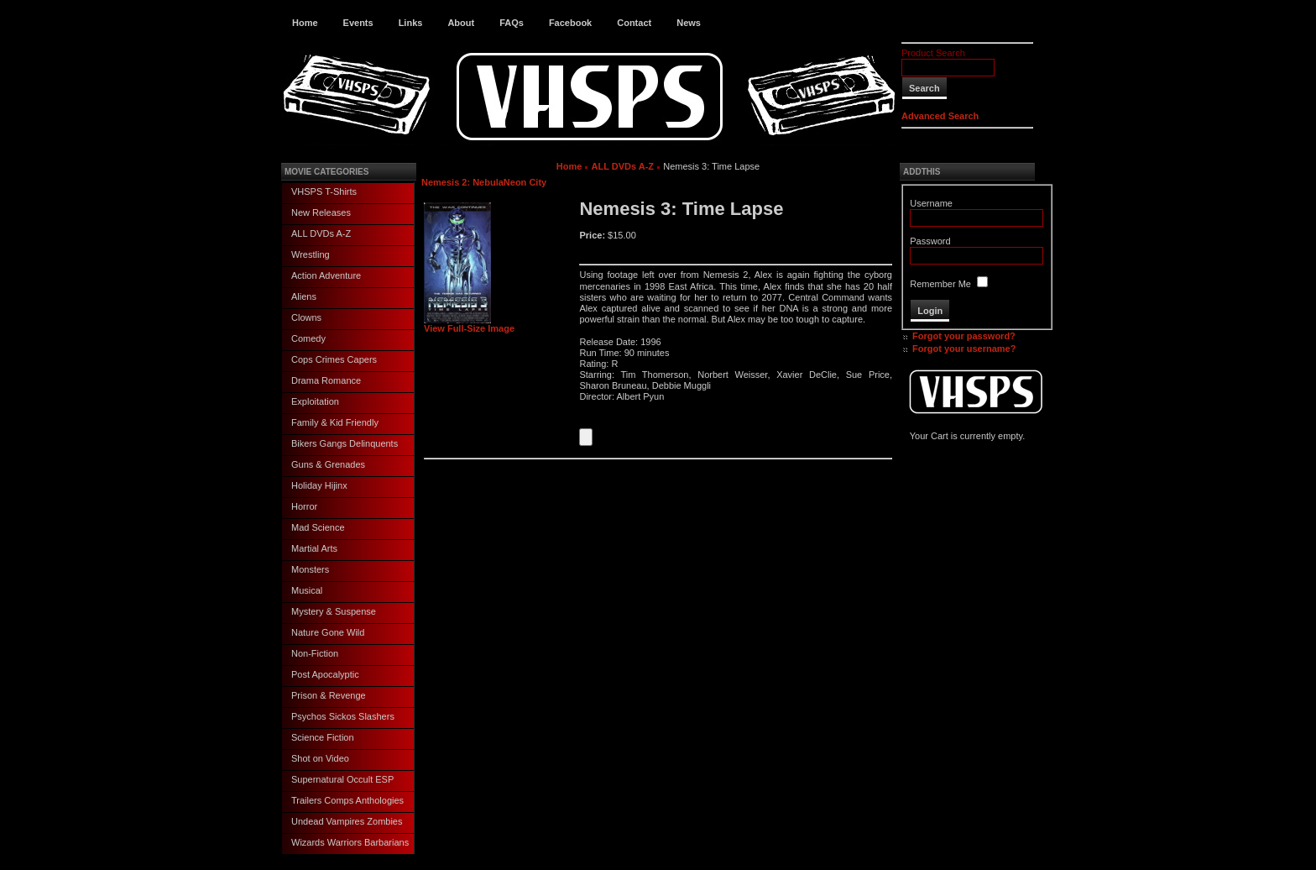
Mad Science (318, 527)
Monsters (310, 569)
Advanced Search (940, 116)
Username (931, 203)
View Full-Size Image (469, 324)
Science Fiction (322, 737)
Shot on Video (320, 758)
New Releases (321, 212)
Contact (634, 23)
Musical (306, 590)
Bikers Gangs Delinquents (344, 443)
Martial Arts (314, 548)
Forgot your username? (964, 348)
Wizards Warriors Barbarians (350, 842)
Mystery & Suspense (333, 611)
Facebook (570, 23)
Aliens (303, 296)
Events (358, 23)
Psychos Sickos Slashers (342, 716)
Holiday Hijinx (319, 485)
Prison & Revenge (328, 695)
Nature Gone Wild (327, 632)
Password (930, 241)
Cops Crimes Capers (334, 359)
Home (305, 23)
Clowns (306, 317)
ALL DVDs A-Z (321, 233)
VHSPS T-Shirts (324, 191)
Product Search (933, 53)
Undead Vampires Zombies (346, 821)
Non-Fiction (314, 653)
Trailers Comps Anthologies (347, 800)
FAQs (511, 23)
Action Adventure (326, 275)
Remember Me (940, 284)
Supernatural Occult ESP (342, 779)
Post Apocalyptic (325, 674)
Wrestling (310, 254)
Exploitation (315, 401)
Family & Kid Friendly (335, 422)
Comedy (308, 338)
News (688, 23)
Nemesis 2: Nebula (462, 182)
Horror (304, 506)
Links (411, 23)
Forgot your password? (964, 336)
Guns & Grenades (328, 464)
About (460, 23)
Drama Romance (326, 380)
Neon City (525, 182)
